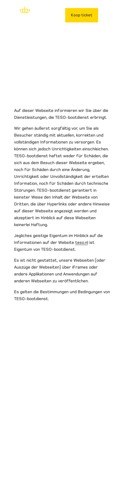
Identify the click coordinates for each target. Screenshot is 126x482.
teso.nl (81, 242)
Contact (81, 419)
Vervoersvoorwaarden (87, 412)
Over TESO (16, 419)
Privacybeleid (46, 412)
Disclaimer (16, 412)
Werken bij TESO (50, 419)
